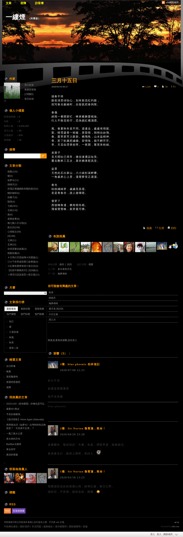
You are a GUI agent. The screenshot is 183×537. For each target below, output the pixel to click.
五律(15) (12, 244)
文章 (8, 3)
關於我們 (24, 526)
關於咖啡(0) (14, 193)
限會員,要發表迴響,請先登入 (62, 340)
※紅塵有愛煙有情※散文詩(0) (23, 266)
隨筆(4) (11, 201)
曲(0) (10, 214)
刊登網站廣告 (11, 526)
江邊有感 (13, 332)
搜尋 (43, 155)
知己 (11, 321)
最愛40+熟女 (12, 409)
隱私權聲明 (75, 526)
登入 (152, 534)
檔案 (91, 264)
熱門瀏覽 (11, 314)
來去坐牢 (11, 449)
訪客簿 (39, 3)
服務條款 (48, 526)
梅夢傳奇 (62, 273)
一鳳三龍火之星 (14, 433)
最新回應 (25, 308)
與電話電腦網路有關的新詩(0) (23, 188)
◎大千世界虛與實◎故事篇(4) (23, 261)
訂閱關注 (29, 94)
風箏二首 (13, 348)
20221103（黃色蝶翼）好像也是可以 (25, 403)
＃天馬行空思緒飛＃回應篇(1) (23, 257)
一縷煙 (16, 17)
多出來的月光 (65, 269)
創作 (62, 264)
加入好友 (29, 85)
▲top (176, 522)
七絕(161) (13, 206)
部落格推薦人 (18, 469)
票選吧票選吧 (13, 382)
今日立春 (53, 314)
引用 (161, 228)
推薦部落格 (30, 89)
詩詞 (69, 264)
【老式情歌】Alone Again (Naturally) (25, 419)
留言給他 (29, 98)
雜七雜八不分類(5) (17, 223)
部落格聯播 (18, 510)
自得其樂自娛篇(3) (17, 248)
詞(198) (11, 236)
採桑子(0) (12, 197)
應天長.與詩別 (56, 308)
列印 (173, 228)
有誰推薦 (59, 236)
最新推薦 (39, 308)
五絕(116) (13, 210)
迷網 (8, 387)
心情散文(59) (14, 231)
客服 (85, 526)
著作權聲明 (61, 526)
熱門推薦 (39, 314)
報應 (8, 371)
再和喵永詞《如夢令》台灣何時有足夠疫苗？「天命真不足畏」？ (26, 426)
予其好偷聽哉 (13, 414)
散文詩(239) (14, 227)
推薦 (149, 228)
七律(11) (12, 240)
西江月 (52, 319)
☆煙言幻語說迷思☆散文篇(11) (23, 274)
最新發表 (11, 308)
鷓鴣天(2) (12, 184)
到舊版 (34, 18)
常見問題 (36, 526)
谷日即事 (11, 366)
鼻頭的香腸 (12, 454)
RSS (7, 510)
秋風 (11, 337)
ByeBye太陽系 (13, 444)
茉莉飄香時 (12, 376)
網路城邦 (168, 534)
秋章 (51, 292)
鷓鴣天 (52, 297)
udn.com (175, 526)
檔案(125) (13, 171)
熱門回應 (25, 314)
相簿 (23, 3)
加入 (159, 534)
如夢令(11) (13, 180)
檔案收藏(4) (14, 253)
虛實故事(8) (14, 218)
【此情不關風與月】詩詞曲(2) (23, 270)
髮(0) (10, 176)
